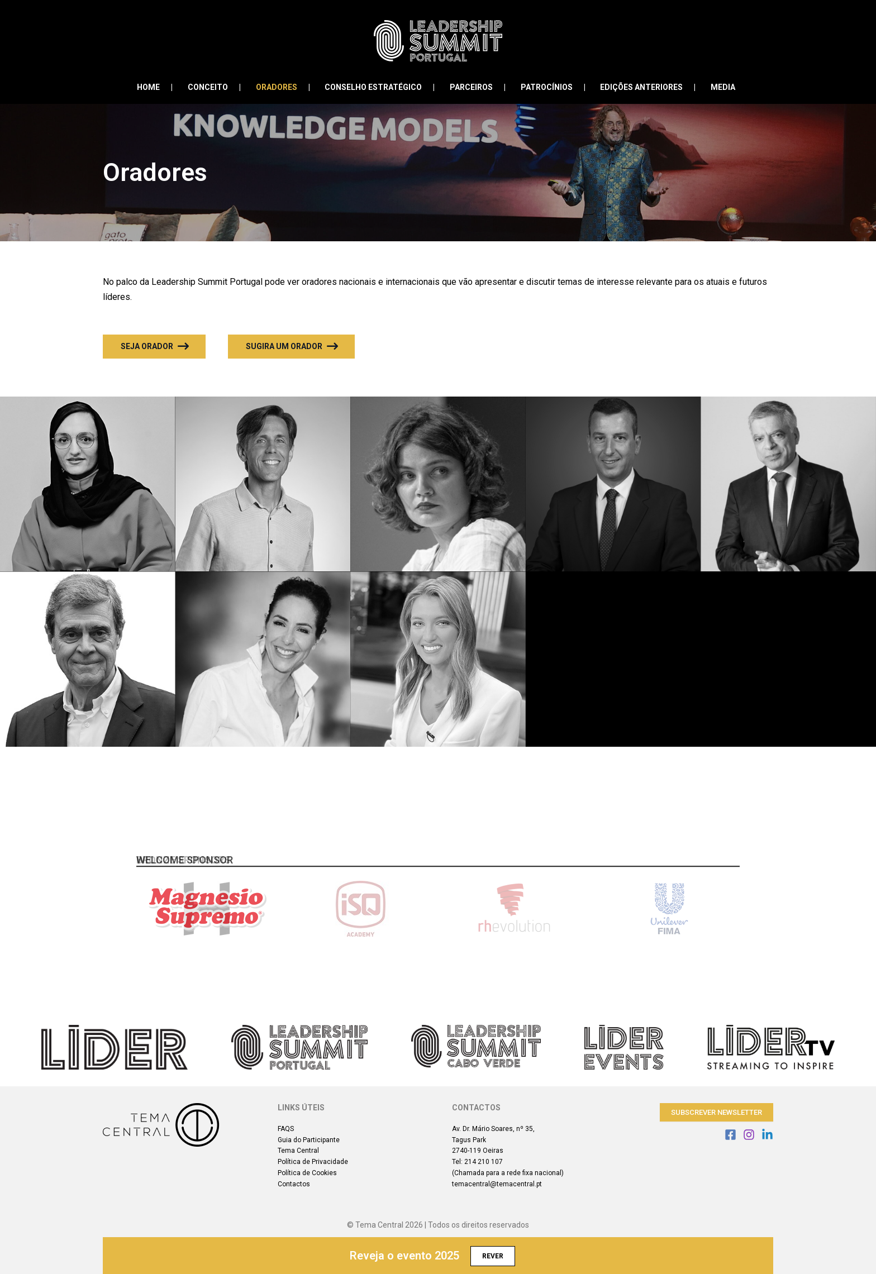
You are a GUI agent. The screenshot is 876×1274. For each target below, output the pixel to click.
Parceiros (471, 87)
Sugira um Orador (292, 346)
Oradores (283, 87)
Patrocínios (543, 87)
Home (163, 87)
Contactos (294, 1184)
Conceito (219, 87)
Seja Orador (155, 346)
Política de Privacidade (313, 1162)
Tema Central (298, 1150)
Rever (492, 1256)
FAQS (286, 1129)
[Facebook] (730, 1135)
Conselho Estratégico (377, 87)
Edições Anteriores (634, 87)
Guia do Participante (309, 1140)
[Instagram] (749, 1135)
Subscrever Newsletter (716, 1112)
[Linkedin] (767, 1135)
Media (711, 87)
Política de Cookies (307, 1173)
